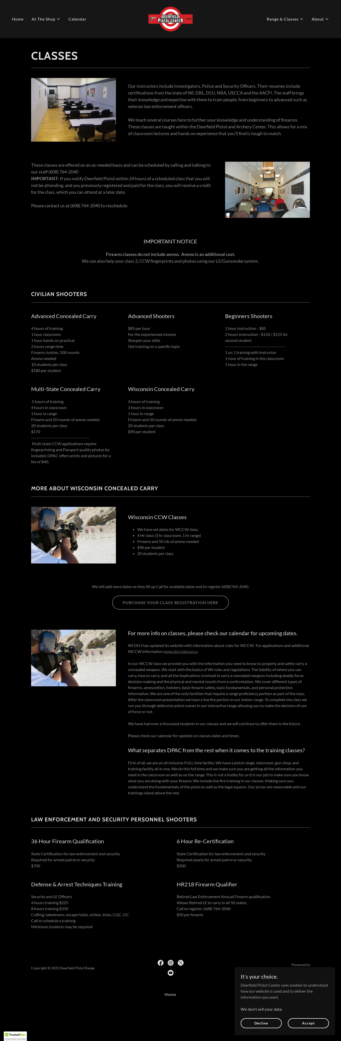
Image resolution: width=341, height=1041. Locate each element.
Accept (308, 1023)
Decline (261, 1023)
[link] (170, 18)
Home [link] (18, 19)
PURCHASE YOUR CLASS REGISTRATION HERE (170, 602)
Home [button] (170, 994)
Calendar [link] (77, 19)
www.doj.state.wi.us (181, 651)
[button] (46, 19)
